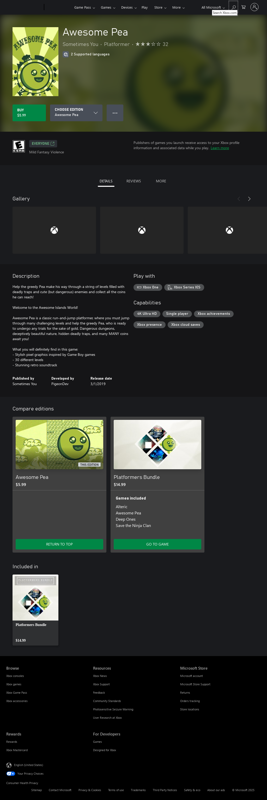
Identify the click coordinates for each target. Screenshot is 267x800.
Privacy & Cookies (89, 790)
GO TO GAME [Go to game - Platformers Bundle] (157, 544)
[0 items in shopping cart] (243, 7)
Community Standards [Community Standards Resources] (107, 701)
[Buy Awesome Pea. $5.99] (29, 113)
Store (158, 7)
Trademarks (138, 790)
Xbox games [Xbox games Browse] (13, 684)
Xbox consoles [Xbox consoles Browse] (15, 675)
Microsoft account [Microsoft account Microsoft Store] (191, 675)
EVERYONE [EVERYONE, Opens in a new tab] (43, 144)
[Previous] (239, 198)
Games (106, 7)
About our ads (216, 790)
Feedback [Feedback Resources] (99, 692)
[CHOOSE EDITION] (76, 113)
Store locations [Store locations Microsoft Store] (189, 709)
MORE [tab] (161, 180)
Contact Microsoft (60, 790)
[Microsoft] (24, 7)
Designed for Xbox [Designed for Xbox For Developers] (104, 750)
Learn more (220, 147)
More (176, 7)
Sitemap (36, 790)
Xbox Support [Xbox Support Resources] (101, 684)
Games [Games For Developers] (97, 741)
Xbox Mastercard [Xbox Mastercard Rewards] (17, 750)
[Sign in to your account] (254, 7)
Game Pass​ (82, 7)
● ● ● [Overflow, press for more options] (115, 112)
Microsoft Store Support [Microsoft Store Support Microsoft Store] (195, 684)
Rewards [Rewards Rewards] (11, 741)
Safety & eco (192, 790)
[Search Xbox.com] (233, 7)
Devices (127, 7)
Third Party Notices (165, 790)
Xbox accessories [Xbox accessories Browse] (17, 701)
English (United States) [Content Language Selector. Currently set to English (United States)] (28, 765)
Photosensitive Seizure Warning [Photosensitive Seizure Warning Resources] (113, 709)
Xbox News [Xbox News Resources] (100, 675)
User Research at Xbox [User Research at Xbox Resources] (107, 717)
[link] (35, 610)
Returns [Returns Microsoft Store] (185, 692)
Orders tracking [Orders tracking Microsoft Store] (190, 701)
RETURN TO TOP (59, 544)
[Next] (249, 198)
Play (145, 7)
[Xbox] (58, 7)
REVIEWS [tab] (133, 180)
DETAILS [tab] (106, 180)
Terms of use (116, 790)
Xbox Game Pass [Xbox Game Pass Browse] (16, 692)
